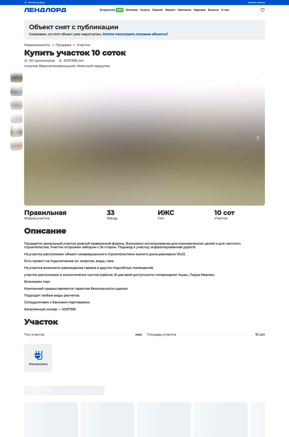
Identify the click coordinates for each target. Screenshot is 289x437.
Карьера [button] (200, 9)
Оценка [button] (157, 9)
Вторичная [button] (111, 10)
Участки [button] (83, 45)
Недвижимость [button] (37, 45)
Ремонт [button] (170, 9)
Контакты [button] (184, 9)
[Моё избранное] (262, 10)
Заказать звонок (256, 2)
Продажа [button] (63, 45)
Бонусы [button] (213, 9)
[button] (16, 76)
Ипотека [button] (132, 9)
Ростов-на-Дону (34, 2)
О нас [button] (225, 9)
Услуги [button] (145, 9)
